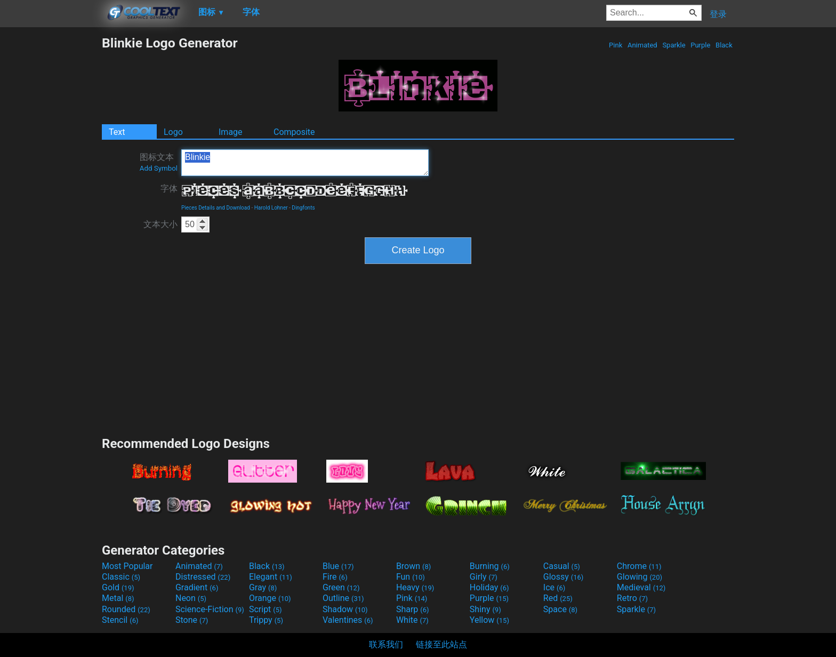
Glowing (639, 577)
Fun (410, 577)
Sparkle (674, 45)
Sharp (412, 609)
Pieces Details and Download (215, 208)
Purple (700, 45)
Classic (121, 577)
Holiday (489, 587)
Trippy (266, 620)
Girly (483, 577)
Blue (338, 566)
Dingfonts (303, 208)
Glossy (563, 577)
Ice (554, 587)
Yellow (489, 620)
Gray (263, 587)
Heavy (415, 587)
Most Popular (127, 566)
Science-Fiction (209, 609)
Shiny (485, 609)
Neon (190, 598)
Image (231, 132)
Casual (561, 566)
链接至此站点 (441, 644)
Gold (118, 587)
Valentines (348, 620)
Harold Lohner (271, 208)
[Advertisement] (50, 195)
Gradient (196, 587)
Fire (335, 577)
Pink (615, 45)
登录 (718, 14)
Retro (632, 598)
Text (117, 132)
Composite (294, 132)
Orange (270, 598)
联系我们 (386, 644)
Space (560, 609)
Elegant (270, 577)
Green (341, 587)
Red (558, 598)
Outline (343, 598)
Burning (490, 566)
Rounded (126, 609)
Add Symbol (159, 168)
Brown (413, 566)
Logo (173, 132)
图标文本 (159, 162)
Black (724, 45)
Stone (191, 620)
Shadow (345, 609)
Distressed (202, 577)
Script (265, 609)
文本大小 (160, 224)
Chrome (639, 566)
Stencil (120, 620)
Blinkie (305, 162)
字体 (169, 188)
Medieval (641, 587)
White (412, 620)
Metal (118, 598)
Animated (642, 45)
